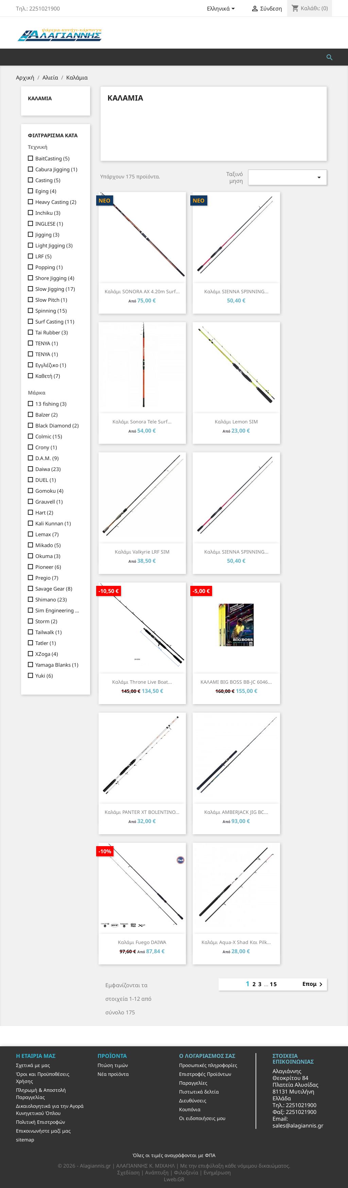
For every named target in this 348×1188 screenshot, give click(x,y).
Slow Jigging (55, 288)
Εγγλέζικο (50, 365)
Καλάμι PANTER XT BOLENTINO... (142, 812)
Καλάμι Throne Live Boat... (142, 682)
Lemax (47, 534)
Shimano (51, 599)
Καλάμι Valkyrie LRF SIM (142, 551)
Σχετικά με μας (33, 1065)
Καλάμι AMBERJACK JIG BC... (236, 812)
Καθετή (47, 375)
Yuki (44, 675)
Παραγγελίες (193, 1083)
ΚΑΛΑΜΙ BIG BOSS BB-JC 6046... (236, 682)
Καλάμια (40, 98)
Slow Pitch (51, 299)
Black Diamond (57, 425)
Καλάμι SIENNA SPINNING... (236, 291)
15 (273, 984)
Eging (45, 191)
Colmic (48, 436)
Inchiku (47, 212)
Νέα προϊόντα (113, 1074)
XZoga (46, 653)
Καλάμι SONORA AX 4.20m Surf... (142, 291)
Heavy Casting (55, 201)
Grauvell (49, 501)
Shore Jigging (54, 278)
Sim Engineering (58, 610)
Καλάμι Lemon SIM (236, 421)
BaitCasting (52, 158)
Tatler (45, 643)
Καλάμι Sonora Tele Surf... (142, 421)
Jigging (47, 234)
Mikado (48, 545)
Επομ (313, 984)
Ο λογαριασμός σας (207, 1056)
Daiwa (48, 469)
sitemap (25, 1139)
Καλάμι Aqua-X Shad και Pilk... (236, 942)
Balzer (46, 414)
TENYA (46, 343)
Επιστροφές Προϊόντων (205, 1074)
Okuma (47, 556)
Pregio (46, 577)
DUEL (45, 479)
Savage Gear (53, 588)
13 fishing (51, 403)
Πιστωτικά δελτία (199, 1091)
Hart (44, 512)
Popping (49, 267)
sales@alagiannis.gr (298, 1125)
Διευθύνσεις (192, 1100)
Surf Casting (54, 321)
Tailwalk (48, 632)
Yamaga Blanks (57, 664)
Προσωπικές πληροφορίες (208, 1065)
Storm (46, 621)
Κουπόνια (190, 1109)
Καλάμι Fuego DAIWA (142, 942)
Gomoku (49, 490)
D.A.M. (47, 458)
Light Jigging (54, 245)
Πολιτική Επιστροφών (40, 1122)
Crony (46, 447)
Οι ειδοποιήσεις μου (202, 1118)
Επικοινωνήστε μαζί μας (43, 1131)
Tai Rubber (51, 332)
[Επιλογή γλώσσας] (222, 9)
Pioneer (48, 566)
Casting (47, 180)
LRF (43, 256)
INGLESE (49, 223)
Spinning (51, 310)
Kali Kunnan (53, 523)
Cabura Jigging (56, 169)
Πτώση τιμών (113, 1065)
